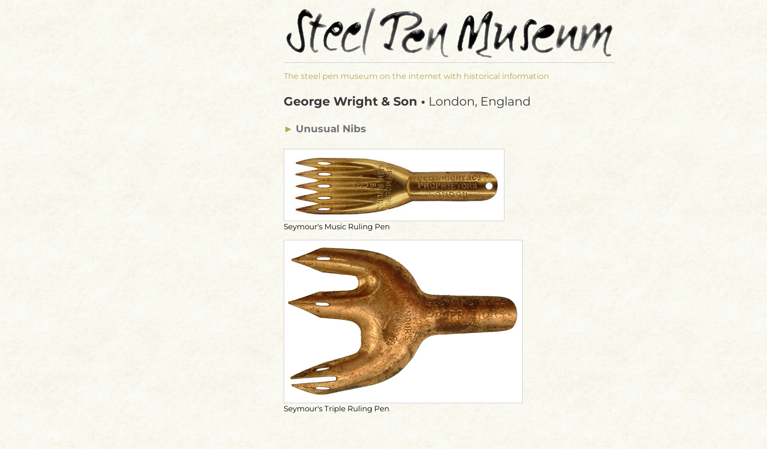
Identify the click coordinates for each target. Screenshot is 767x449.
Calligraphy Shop (196, 327)
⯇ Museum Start (185, 111)
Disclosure (174, 349)
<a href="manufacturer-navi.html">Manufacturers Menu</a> (203, 231)
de (159, 17)
